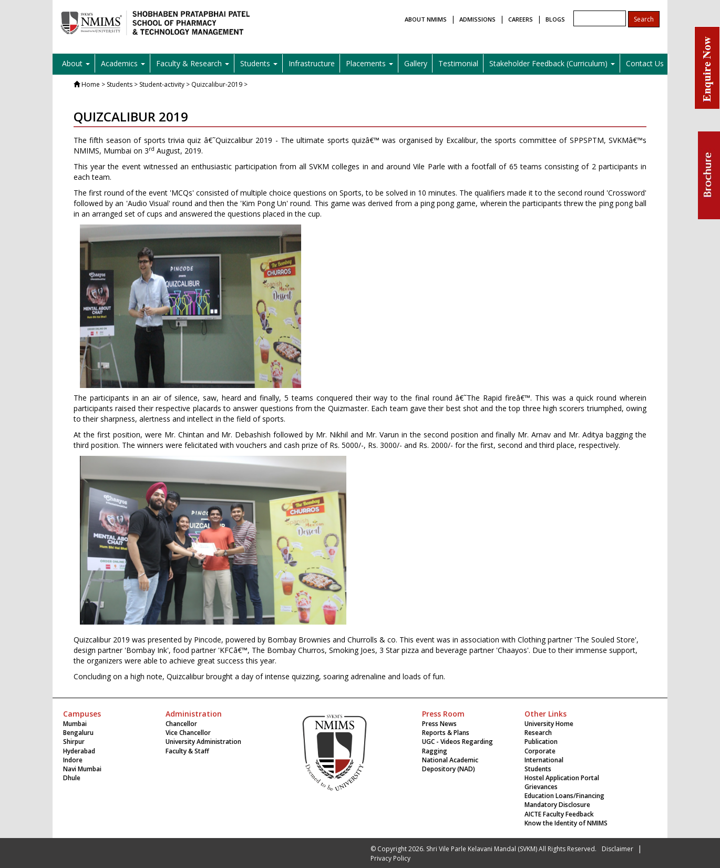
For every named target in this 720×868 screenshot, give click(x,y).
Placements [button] (369, 63)
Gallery (415, 63)
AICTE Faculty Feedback (559, 814)
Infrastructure (312, 63)
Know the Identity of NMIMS (566, 823)
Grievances (541, 786)
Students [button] (258, 63)
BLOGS (555, 19)
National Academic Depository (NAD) (450, 764)
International (543, 759)
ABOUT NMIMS (426, 19)
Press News (439, 723)
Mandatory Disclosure (557, 804)
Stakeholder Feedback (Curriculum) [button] (552, 63)
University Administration (203, 741)
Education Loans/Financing (564, 795)
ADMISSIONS (477, 19)
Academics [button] (123, 63)
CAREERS (520, 19)
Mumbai (75, 723)
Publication (541, 741)
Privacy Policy (390, 858)
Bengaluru (78, 732)
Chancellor (181, 723)
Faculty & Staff (187, 751)
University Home (548, 723)
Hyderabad (79, 751)
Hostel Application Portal (561, 777)
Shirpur (74, 741)
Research (538, 732)
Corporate (540, 751)
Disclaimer (617, 848)
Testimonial (458, 63)
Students (537, 768)
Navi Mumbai (82, 768)
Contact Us (645, 63)
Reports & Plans (445, 732)
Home (90, 84)
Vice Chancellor (188, 732)
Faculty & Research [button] (192, 63)
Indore (73, 759)
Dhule (71, 777)
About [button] (76, 63)
